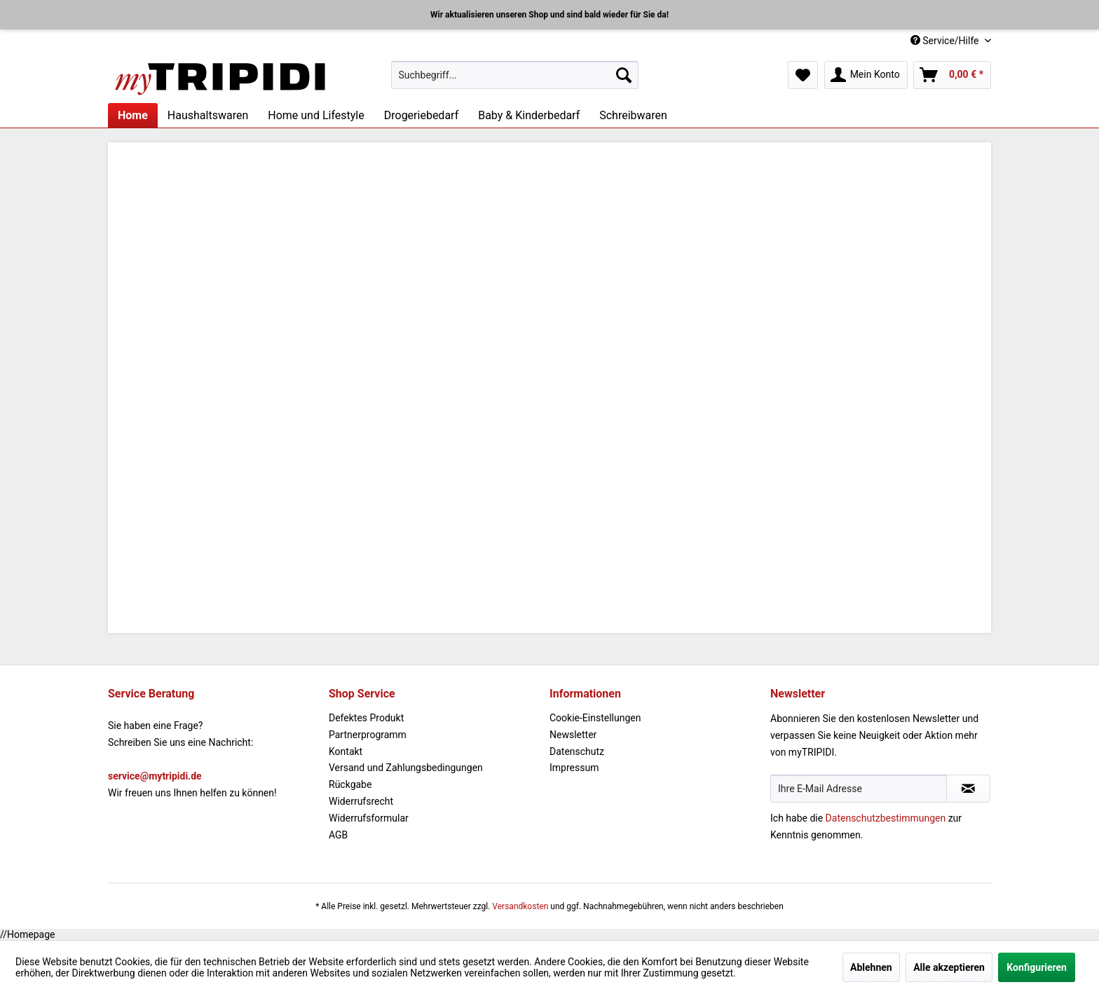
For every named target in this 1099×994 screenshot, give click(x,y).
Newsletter (573, 734)
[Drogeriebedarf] (421, 115)
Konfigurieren (1036, 967)
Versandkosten (520, 906)
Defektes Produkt (366, 717)
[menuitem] (515, 75)
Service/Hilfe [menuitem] (945, 40)
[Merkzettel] (803, 75)
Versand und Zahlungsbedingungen (406, 767)
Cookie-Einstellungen (595, 717)
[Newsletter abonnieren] (968, 789)
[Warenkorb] (952, 75)
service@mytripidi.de (155, 776)
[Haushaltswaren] (208, 115)
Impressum (574, 767)
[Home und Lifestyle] (316, 115)
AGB (338, 834)
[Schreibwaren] (633, 115)
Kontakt (345, 751)
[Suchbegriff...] (515, 75)
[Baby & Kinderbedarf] (528, 115)
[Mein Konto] (866, 75)
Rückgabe (350, 784)
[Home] (133, 115)
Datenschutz (577, 751)
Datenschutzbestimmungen (886, 818)
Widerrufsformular (369, 818)
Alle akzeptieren (949, 967)
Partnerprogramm (368, 734)
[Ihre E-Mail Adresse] (858, 789)
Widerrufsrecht (361, 801)
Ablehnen (871, 967)
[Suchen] (624, 75)
